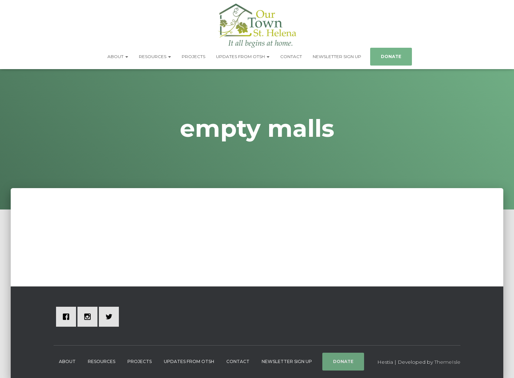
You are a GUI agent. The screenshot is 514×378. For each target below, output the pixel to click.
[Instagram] (89, 316)
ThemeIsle (447, 362)
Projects (193, 56)
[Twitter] (110, 316)
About (117, 56)
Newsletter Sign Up (337, 56)
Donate (391, 56)
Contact (291, 56)
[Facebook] (68, 316)
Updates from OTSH (242, 56)
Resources (155, 56)
